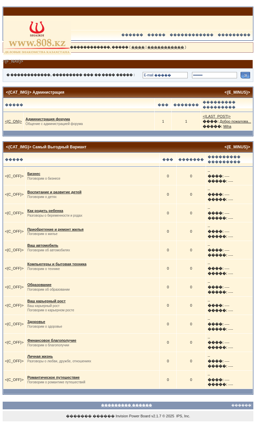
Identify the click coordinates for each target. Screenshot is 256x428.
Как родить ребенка (45, 211)
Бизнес (33, 174)
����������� (165, 47)
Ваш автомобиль (42, 245)
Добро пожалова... (235, 121)
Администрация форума (47, 119)
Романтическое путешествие (53, 377)
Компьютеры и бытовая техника (56, 264)
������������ (192, 35)
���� (138, 47)
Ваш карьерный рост (46, 301)
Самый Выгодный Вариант (60, 147)
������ (132, 35)
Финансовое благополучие (51, 340)
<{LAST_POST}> (217, 116)
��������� (234, 35)
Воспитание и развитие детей (54, 192)
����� (156, 35)
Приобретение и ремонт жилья (55, 229)
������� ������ (90, 416)
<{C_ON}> (13, 121)
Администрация (48, 92)
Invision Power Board (133, 416)
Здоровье (36, 322)
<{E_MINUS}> (237, 92)
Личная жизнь (40, 356)
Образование (39, 285)
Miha (227, 126)
